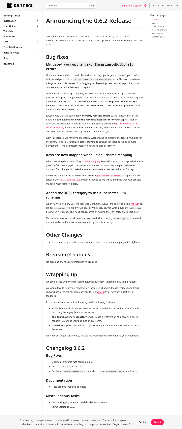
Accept (157, 422)
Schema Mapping (90, 161)
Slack (101, 291)
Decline (142, 422)
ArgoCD (135, 203)
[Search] (71, 6)
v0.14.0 (173, 5)
